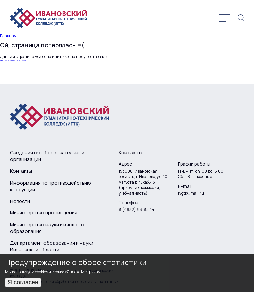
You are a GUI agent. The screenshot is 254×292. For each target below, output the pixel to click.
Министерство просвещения (43, 212)
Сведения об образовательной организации (47, 156)
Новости (20, 201)
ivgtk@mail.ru (191, 193)
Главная (8, 36)
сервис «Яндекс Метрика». (76, 272)
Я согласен (23, 282)
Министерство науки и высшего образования (47, 228)
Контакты (21, 171)
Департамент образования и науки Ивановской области (51, 246)
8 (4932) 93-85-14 (136, 209)
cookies (41, 272)
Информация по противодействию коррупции (50, 186)
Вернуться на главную (13, 60)
